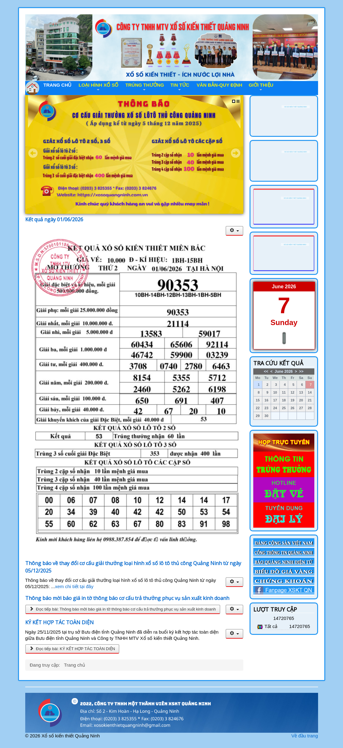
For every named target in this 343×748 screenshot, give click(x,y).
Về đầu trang (304, 735)
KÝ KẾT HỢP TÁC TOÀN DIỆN (59, 622)
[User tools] (234, 231)
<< (266, 371)
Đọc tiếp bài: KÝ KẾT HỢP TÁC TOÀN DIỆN (72, 648)
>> (301, 371)
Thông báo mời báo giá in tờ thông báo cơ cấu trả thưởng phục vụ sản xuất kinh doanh (127, 598)
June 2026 (283, 371)
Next (235, 153)
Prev (33, 153)
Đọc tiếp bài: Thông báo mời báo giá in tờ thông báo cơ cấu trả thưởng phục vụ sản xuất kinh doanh (123, 609)
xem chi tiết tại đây (74, 586)
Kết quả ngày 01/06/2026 (54, 219)
